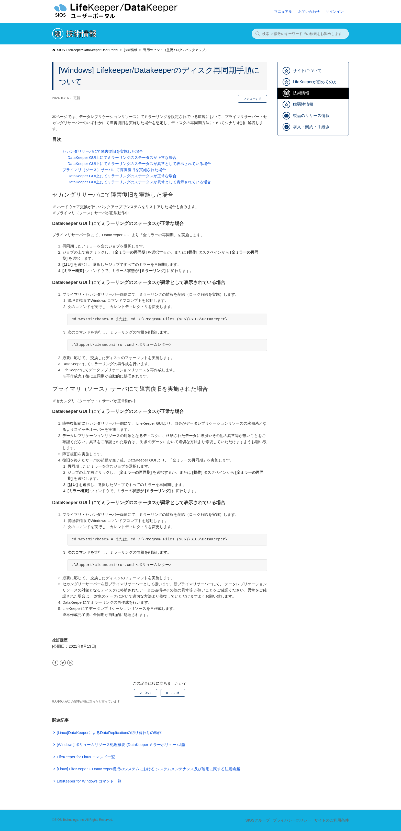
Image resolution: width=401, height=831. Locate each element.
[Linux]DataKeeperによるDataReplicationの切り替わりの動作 (109, 732)
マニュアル (283, 11)
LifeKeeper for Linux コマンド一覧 (86, 757)
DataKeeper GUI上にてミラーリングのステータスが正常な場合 (122, 157)
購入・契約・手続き (311, 127)
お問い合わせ (309, 11)
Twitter (63, 663)
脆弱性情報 (303, 104)
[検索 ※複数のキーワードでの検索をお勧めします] (300, 34)
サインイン (335, 11)
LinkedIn (70, 663)
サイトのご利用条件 (331, 820)
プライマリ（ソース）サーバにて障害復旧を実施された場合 (114, 170)
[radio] (145, 693)
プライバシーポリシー (292, 820)
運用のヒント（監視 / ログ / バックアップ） (176, 50)
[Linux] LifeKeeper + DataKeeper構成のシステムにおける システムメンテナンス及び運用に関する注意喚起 (148, 769)
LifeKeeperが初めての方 (315, 82)
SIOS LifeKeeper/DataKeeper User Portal (87, 50)
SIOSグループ (257, 820)
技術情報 (130, 50)
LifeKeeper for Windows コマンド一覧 (89, 781)
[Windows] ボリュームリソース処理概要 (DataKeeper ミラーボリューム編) (121, 744)
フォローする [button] (252, 99)
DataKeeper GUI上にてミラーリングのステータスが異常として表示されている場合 (139, 163)
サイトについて (307, 70)
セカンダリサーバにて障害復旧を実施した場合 (102, 151)
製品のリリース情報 (311, 115)
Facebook (55, 663)
